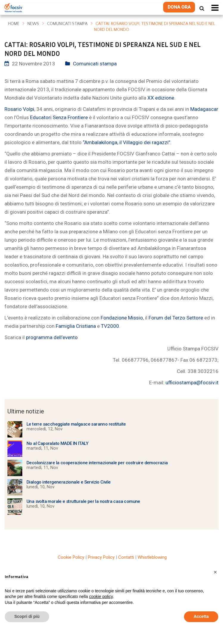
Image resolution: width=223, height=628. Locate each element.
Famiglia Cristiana (76, 326)
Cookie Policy (71, 557)
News (33, 23)
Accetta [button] (201, 616)
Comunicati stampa (67, 23)
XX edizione (160, 98)
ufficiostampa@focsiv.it (192, 382)
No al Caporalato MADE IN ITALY (57, 443)
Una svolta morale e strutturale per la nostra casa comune (83, 501)
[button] (215, 572)
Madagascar (204, 109)
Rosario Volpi (19, 109)
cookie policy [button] (101, 596)
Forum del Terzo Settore (176, 318)
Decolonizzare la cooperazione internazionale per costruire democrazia (97, 462)
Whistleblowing (152, 557)
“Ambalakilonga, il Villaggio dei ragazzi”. (127, 142)
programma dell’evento (52, 337)
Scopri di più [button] (27, 616)
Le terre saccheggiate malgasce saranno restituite (76, 424)
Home (13, 23)
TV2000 (110, 326)
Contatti (126, 557)
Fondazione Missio (122, 318)
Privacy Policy (101, 557)
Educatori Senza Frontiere (59, 117)
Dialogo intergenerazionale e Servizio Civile (68, 482)
